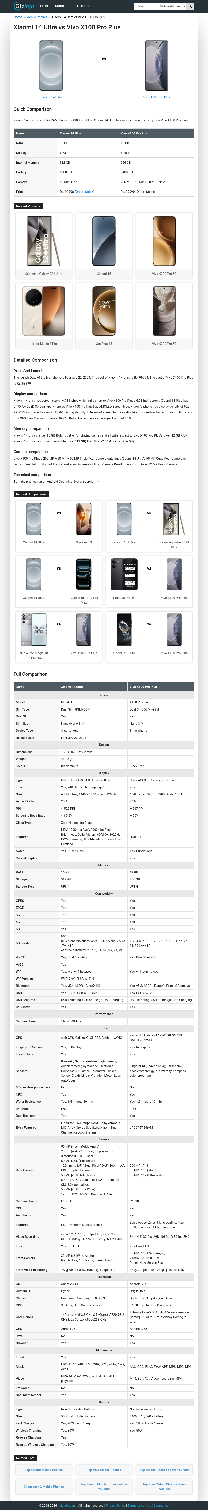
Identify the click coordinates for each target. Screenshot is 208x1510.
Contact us (161, 1505)
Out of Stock (84, 192)
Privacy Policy (115, 1505)
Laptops (82, 6)
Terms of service (139, 1505)
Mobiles (61, 6)
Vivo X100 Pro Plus (156, 97)
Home (44, 6)
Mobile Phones (36, 17)
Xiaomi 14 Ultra (51, 97)
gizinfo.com (67, 1505)
